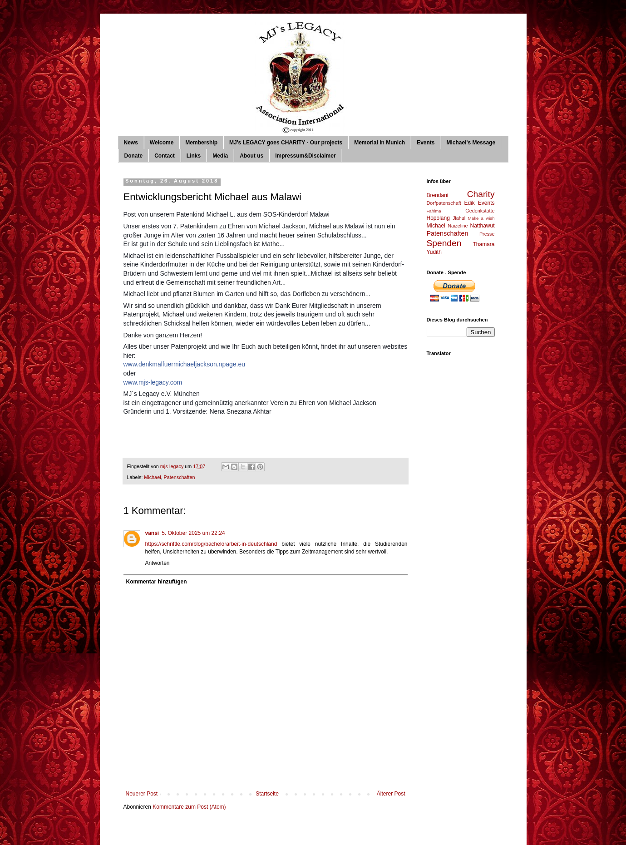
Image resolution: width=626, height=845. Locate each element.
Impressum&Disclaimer (305, 156)
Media (220, 156)
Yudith (434, 252)
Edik (469, 203)
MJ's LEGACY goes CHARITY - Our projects (285, 142)
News (131, 142)
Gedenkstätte (479, 210)
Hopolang (438, 218)
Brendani (438, 195)
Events (425, 142)
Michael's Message (471, 142)
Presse (487, 234)
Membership (201, 142)
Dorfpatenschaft (444, 203)
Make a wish (481, 218)
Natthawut (482, 225)
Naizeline (458, 225)
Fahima (434, 210)
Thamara (483, 244)
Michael (152, 477)
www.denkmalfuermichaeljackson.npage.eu (184, 364)
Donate (133, 156)
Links (194, 156)
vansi (152, 533)
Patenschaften (179, 477)
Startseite (267, 794)
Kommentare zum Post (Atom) (189, 807)
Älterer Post (391, 794)
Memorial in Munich (379, 142)
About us (251, 156)
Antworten (157, 563)
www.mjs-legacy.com (152, 382)
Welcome (161, 142)
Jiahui (459, 218)
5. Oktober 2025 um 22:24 (193, 533)
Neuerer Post (142, 794)
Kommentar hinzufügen (156, 581)
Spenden (444, 243)
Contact (164, 156)
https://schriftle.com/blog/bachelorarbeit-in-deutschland (211, 544)
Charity (481, 194)
